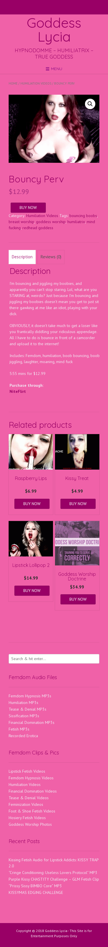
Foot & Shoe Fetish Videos (32, 811)
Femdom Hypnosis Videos (31, 777)
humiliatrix (76, 221)
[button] (90, 104)
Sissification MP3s (24, 715)
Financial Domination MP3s (31, 722)
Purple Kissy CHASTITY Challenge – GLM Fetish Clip (54, 879)
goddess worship (51, 221)
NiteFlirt (18, 391)
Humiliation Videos (35, 83)
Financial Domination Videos (33, 791)
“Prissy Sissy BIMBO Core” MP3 (35, 885)
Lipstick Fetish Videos (27, 771)
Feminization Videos (26, 804)
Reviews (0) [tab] (51, 256)
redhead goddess (37, 227)
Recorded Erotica (23, 735)
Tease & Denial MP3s (27, 709)
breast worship (21, 221)
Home (13, 83)
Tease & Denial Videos (29, 797)
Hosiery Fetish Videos (27, 817)
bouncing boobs (83, 215)
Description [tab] (22, 256)
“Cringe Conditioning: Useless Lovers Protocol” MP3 (53, 872)
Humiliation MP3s (23, 702)
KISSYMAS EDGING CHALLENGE (36, 892)
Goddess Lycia (54, 29)
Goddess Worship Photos (30, 824)
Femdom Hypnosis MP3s (30, 695)
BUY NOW (28, 207)
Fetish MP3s (19, 729)
